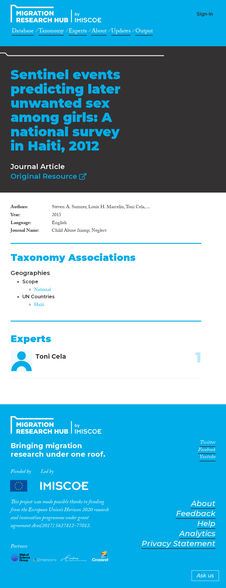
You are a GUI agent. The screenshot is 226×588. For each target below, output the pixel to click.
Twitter (207, 443)
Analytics (197, 533)
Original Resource (48, 176)
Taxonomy (51, 32)
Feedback (195, 513)
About (99, 32)
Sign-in (205, 14)
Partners (54, 485)
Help (206, 523)
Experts (78, 32)
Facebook (206, 450)
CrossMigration (58, 13)
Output (144, 32)
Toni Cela (50, 356)
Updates (121, 32)
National (42, 290)
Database (23, 32)
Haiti (39, 305)
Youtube (207, 457)
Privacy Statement (178, 543)
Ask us (205, 575)
